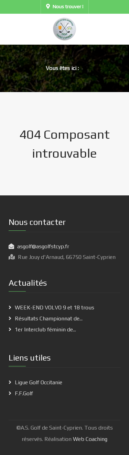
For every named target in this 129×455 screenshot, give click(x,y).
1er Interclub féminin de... (45, 329)
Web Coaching (89, 439)
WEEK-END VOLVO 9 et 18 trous (54, 307)
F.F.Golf (24, 393)
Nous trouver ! (64, 6)
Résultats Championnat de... (49, 318)
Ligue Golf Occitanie (38, 382)
